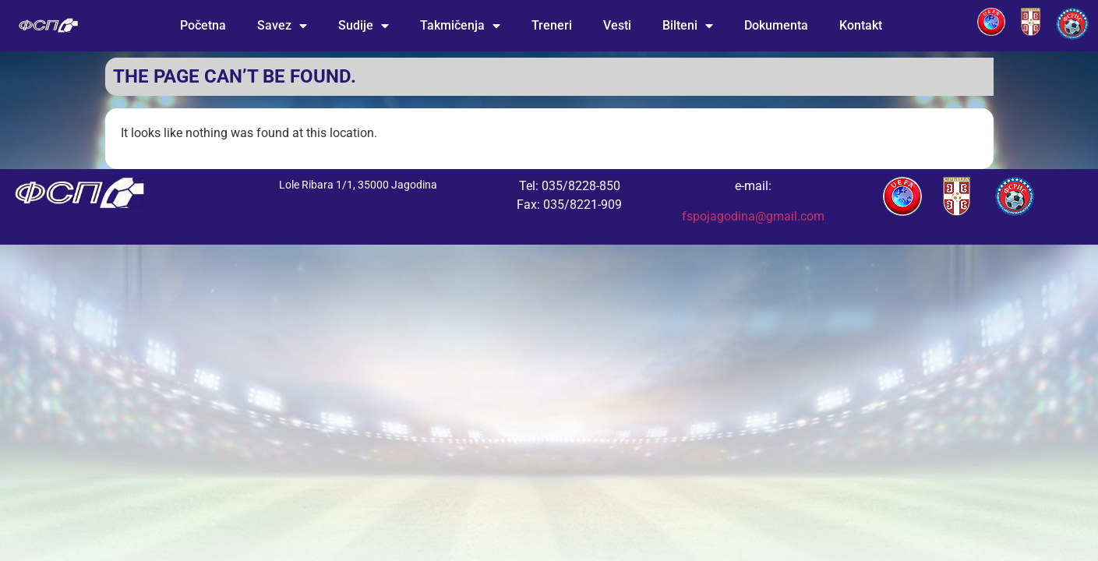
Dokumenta (776, 25)
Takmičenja (460, 26)
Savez (282, 26)
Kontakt (860, 25)
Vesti (617, 25)
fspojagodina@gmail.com (753, 216)
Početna (203, 25)
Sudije (363, 26)
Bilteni (687, 26)
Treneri (551, 25)
